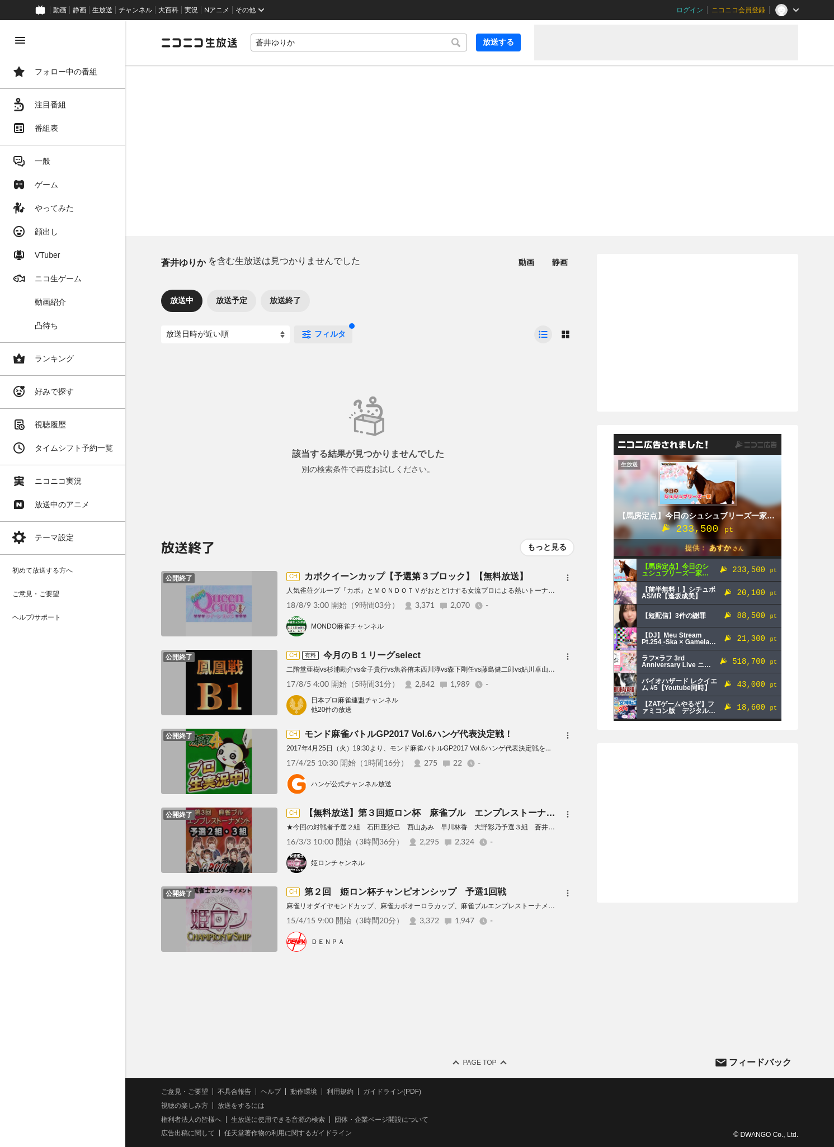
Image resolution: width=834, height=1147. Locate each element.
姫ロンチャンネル (338, 863)
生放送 (102, 10)
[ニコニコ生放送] (199, 42)
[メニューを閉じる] (20, 40)
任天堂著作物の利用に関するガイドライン (288, 1133)
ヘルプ (271, 1091)
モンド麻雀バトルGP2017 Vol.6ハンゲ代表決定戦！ (408, 734)
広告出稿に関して (188, 1133)
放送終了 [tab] (285, 300)
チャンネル (135, 10)
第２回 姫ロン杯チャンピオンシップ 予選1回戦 (405, 891)
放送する (498, 41)
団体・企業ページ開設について (381, 1119)
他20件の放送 (331, 710)
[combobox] (359, 42)
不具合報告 (234, 1091)
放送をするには (241, 1105)
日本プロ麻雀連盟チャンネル (354, 700)
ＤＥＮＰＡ (328, 942)
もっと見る (547, 546)
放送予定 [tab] (231, 300)
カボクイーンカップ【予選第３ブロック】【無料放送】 (416, 576)
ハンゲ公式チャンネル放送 (351, 784)
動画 (60, 10)
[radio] (543, 334)
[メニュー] (567, 577)
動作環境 (303, 1091)
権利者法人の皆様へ (191, 1120)
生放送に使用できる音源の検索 (278, 1119)
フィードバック (760, 1062)
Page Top (479, 1062)
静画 (79, 10)
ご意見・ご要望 (184, 1092)
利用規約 (340, 1091)
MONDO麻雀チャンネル (347, 626)
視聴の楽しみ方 (184, 1106)
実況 (191, 10)
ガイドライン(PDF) (392, 1091)
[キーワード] (359, 42)
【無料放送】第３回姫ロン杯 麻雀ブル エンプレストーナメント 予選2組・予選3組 (479, 813)
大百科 (168, 10)
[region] (62, 583)
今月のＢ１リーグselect (371, 655)
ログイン (689, 10)
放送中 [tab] (182, 300)
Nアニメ (216, 10)
